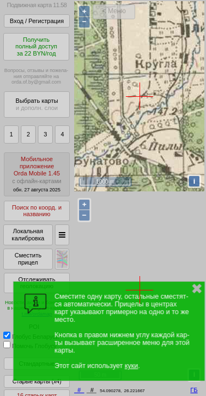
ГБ (194, 390)
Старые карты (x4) (36, 381)
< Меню (114, 11)
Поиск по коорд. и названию (37, 211)
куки (131, 366)
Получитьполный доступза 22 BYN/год (36, 46)
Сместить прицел (27, 259)
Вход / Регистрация (37, 21)
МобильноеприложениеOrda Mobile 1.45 (36, 174)
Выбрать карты (36, 104)
